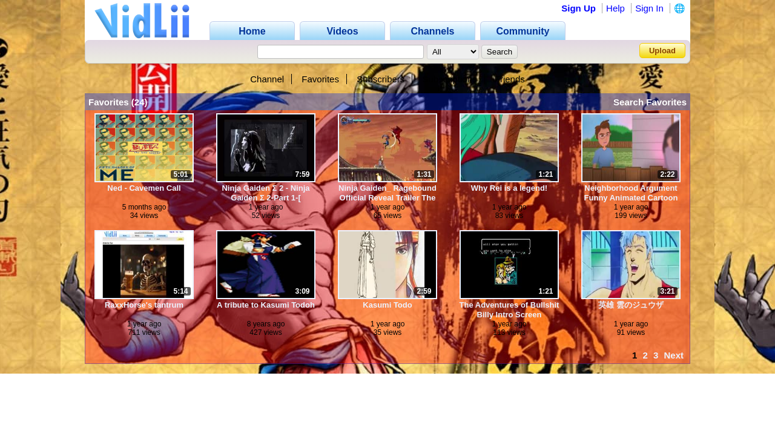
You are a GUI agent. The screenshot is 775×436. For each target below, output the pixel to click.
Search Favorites (650, 102)
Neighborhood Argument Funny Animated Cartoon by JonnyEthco (631, 192)
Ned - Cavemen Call (143, 188)
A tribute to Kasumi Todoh (266, 304)
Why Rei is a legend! (509, 188)
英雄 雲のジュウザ (631, 304)
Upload (662, 50)
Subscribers (380, 79)
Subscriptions (450, 79)
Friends (510, 79)
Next (674, 355)
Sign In (649, 8)
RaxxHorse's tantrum (144, 304)
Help (615, 8)
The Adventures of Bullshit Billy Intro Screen (509, 309)
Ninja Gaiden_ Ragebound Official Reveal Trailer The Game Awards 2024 (387, 192)
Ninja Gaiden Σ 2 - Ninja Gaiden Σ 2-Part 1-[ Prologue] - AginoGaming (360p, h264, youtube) (266, 192)
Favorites (320, 79)
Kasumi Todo (387, 304)
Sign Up (578, 8)
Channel (267, 79)
